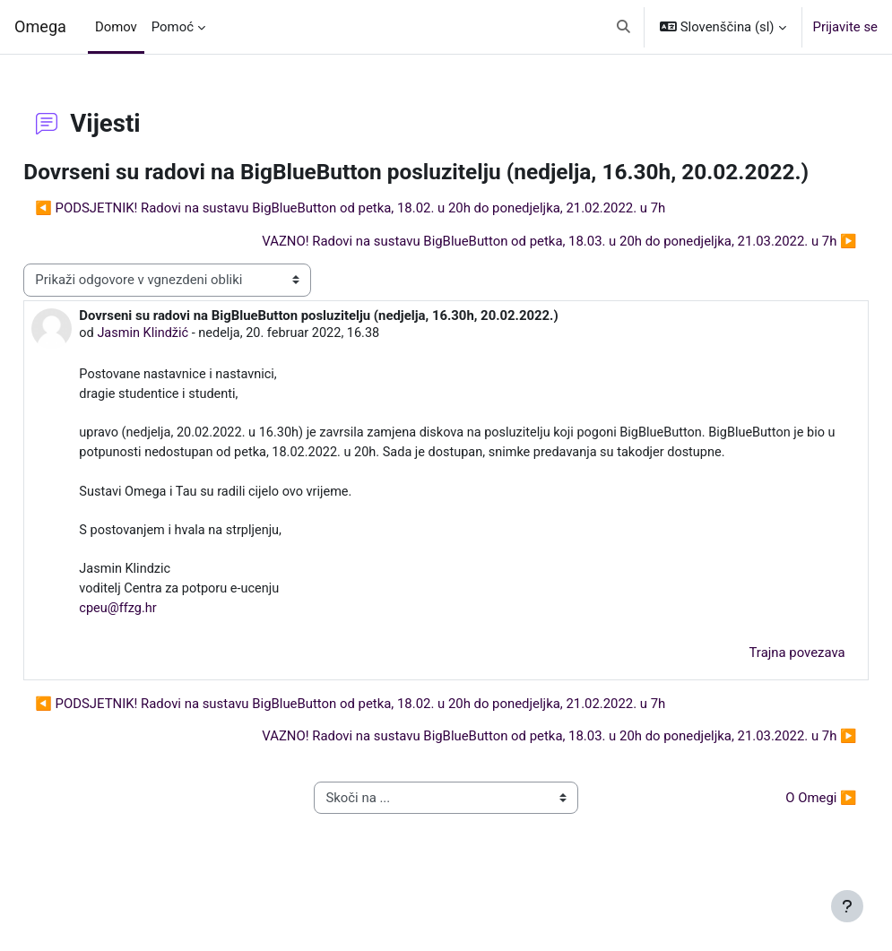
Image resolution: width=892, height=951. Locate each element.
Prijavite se (846, 27)
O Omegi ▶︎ (781, 851)
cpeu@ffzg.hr (159, 662)
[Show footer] (847, 906)
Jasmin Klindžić (185, 360)
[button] (623, 27)
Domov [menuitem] (116, 27)
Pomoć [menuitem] (173, 27)
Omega (40, 26)
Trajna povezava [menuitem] (757, 706)
